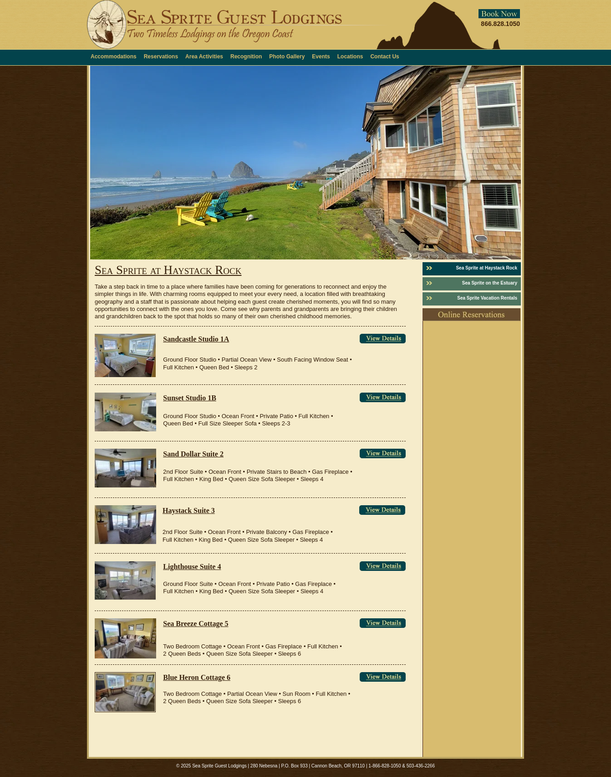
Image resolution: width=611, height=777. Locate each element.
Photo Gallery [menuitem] (287, 56)
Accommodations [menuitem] (114, 56)
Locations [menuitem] (350, 56)
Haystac (175, 510)
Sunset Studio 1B (189, 398)
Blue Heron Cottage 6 (196, 677)
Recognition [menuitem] (246, 56)
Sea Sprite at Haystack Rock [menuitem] (486, 267)
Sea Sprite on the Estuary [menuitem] (489, 282)
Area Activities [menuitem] (204, 56)
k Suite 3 (201, 510)
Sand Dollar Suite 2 (193, 454)
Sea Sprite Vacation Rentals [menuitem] (487, 297)
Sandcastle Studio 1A (196, 339)
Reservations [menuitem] (161, 56)
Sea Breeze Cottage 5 (195, 623)
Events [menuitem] (321, 56)
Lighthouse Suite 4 (192, 566)
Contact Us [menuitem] (384, 56)
